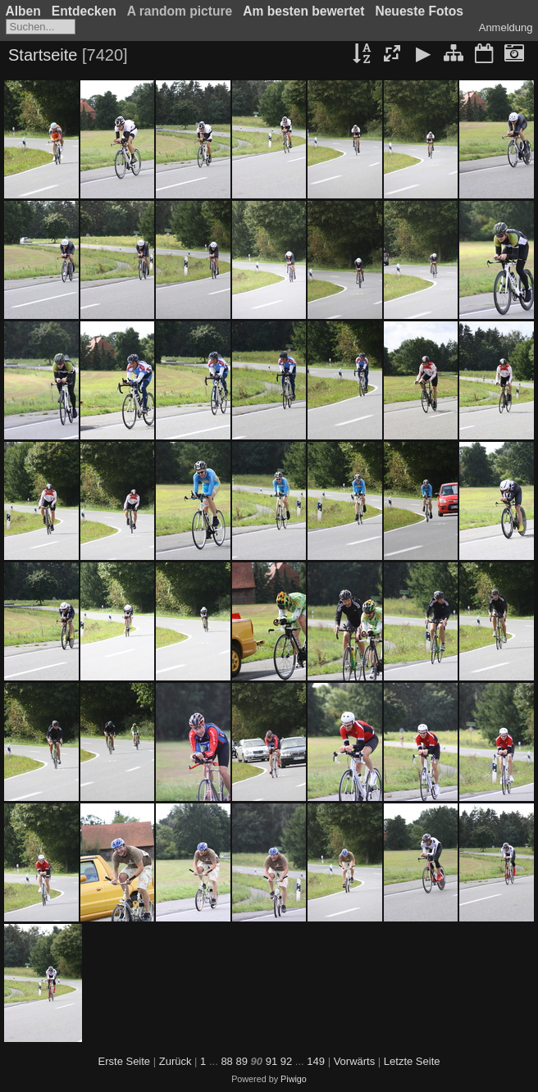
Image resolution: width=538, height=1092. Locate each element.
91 (271, 1061)
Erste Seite (124, 1061)
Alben (23, 11)
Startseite (42, 55)
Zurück (175, 1061)
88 (226, 1061)
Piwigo (293, 1079)
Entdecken (84, 11)
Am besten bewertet (303, 11)
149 (316, 1061)
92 (286, 1061)
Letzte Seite (412, 1061)
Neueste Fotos (419, 11)
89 (241, 1061)
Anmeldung (506, 27)
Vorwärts (355, 1061)
